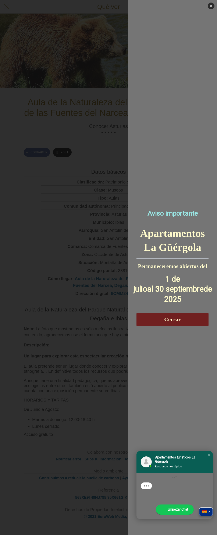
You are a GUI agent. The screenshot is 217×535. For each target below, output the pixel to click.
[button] (209, 455)
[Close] (211, 6)
